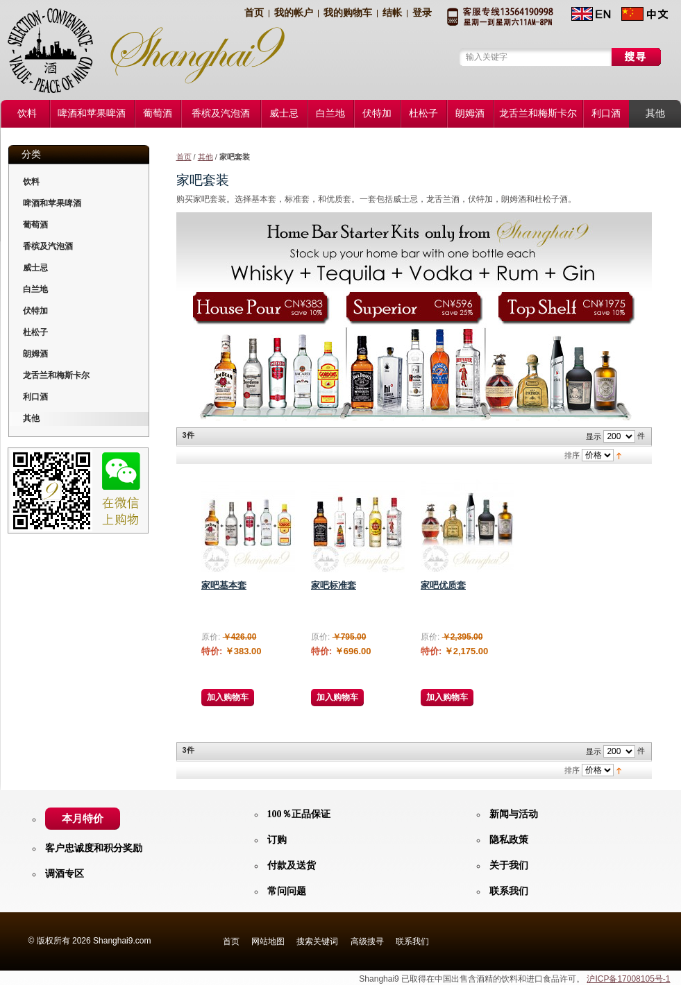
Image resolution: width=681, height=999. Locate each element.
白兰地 (35, 289)
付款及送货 (291, 865)
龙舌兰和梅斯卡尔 (56, 375)
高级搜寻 (367, 941)
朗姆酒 (35, 354)
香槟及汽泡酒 (48, 246)
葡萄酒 (35, 225)
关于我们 (508, 865)
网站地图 (268, 941)
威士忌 (35, 268)
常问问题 (286, 891)
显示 (593, 436)
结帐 (392, 13)
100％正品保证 (298, 814)
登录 (422, 13)
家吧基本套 (223, 585)
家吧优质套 (443, 585)
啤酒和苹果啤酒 (52, 203)
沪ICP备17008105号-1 (628, 979)
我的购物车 (347, 13)
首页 (254, 13)
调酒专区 (64, 874)
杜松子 (35, 332)
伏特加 (35, 311)
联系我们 (508, 891)
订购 (277, 840)
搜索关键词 (317, 941)
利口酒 (35, 397)
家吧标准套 (333, 585)
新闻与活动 (513, 814)
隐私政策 (508, 840)
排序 (572, 455)
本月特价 (82, 818)
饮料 (31, 182)
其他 (205, 157)
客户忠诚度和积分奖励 (93, 848)
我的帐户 (293, 13)
